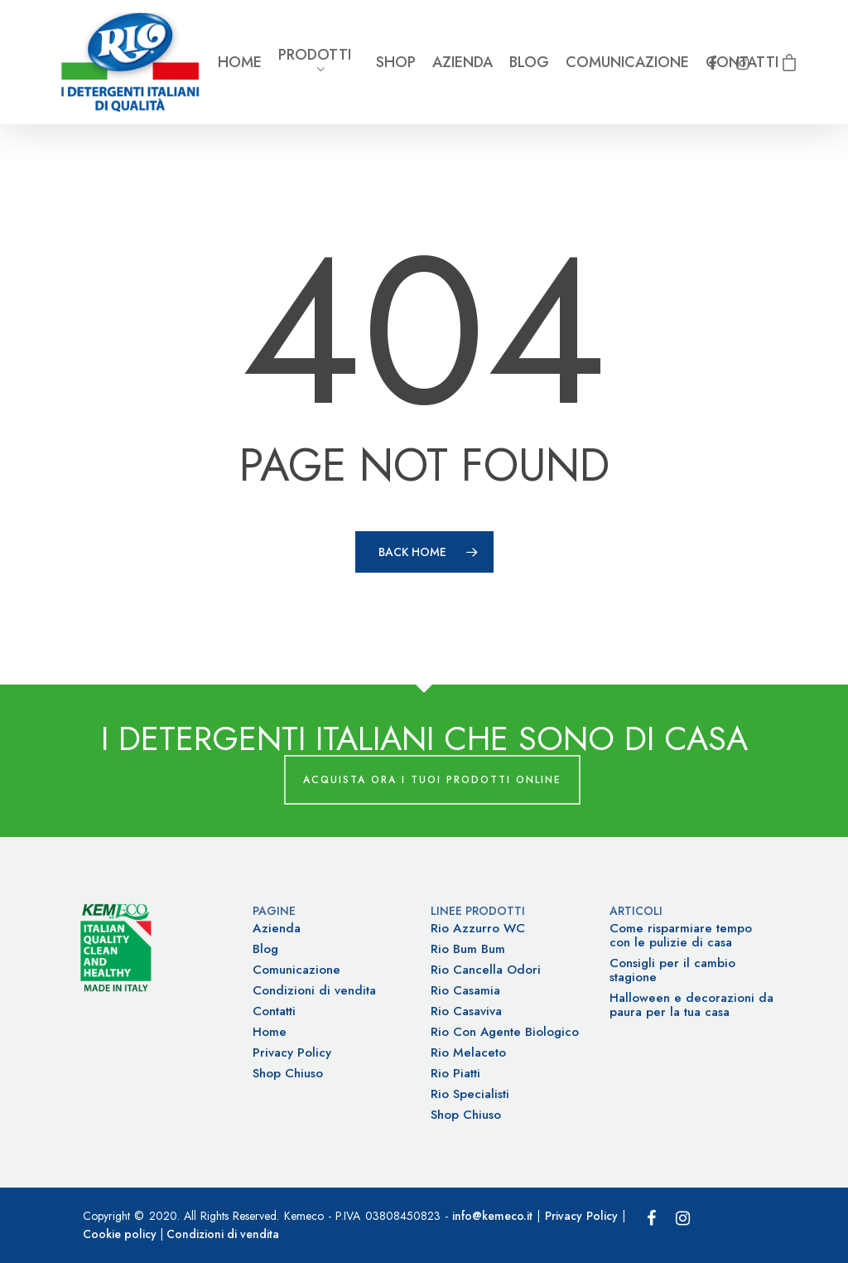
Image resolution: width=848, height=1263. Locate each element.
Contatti (274, 1011)
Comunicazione (627, 62)
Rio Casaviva (466, 1011)
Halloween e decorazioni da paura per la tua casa (691, 1005)
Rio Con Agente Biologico (505, 1032)
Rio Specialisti (470, 1094)
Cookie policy (120, 1234)
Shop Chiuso (288, 1074)
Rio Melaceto (468, 1053)
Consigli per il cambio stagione (672, 970)
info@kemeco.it (492, 1215)
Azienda (462, 62)
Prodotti (314, 62)
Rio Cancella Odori (486, 970)
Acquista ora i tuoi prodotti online (432, 779)
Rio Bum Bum (468, 949)
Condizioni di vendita (314, 991)
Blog (529, 62)
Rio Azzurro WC (478, 929)
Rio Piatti (455, 1074)
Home (240, 62)
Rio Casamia (465, 991)
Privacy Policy (292, 1053)
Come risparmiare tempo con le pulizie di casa (681, 936)
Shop (396, 62)
